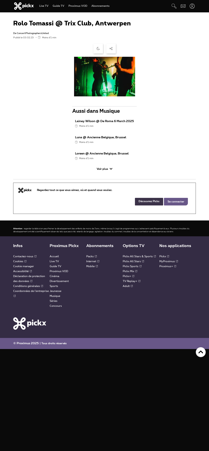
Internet (92, 363)
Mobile (92, 368)
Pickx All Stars (133, 363)
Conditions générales (28, 388)
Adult (128, 388)
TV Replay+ (131, 383)
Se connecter (176, 303)
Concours (56, 408)
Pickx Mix (130, 373)
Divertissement (59, 383)
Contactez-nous (24, 358)
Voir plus (104, 270)
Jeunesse (55, 393)
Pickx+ (128, 378)
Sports (54, 388)
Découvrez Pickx (149, 303)
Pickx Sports (132, 368)
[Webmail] (183, 6)
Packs (91, 358)
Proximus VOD (59, 373)
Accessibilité (22, 373)
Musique (55, 398)
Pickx (164, 358)
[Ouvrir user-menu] (192, 6)
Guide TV (55, 368)
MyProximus (168, 363)
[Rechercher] (173, 6)
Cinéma (54, 378)
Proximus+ (167, 368)
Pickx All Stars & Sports (139, 358)
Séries (53, 403)
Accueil (54, 358)
